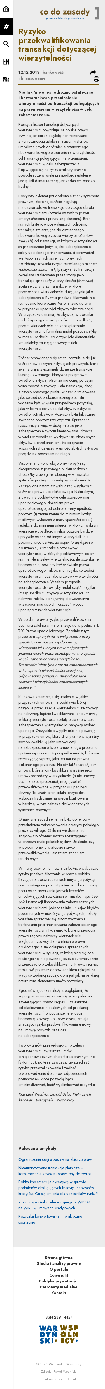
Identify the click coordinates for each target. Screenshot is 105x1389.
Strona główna (59, 1257)
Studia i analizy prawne (59, 1263)
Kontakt (58, 1293)
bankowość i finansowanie (41, 75)
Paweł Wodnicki (65, 1371)
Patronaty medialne (59, 1287)
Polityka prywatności (58, 1281)
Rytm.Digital (67, 1379)
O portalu (59, 1269)
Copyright (58, 1275)
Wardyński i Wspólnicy (65, 1364)
